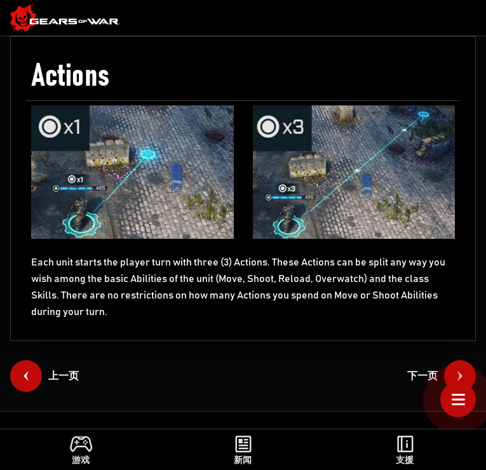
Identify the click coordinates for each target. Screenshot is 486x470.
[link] (65, 18)
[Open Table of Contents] (458, 399)
